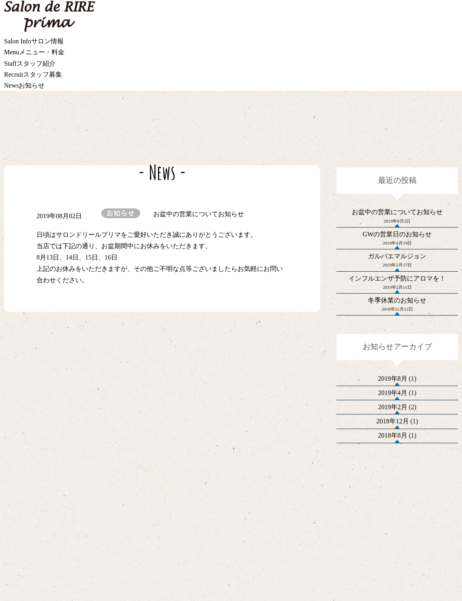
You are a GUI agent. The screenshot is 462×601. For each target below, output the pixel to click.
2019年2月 (392, 468)
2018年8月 (392, 513)
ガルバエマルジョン (397, 276)
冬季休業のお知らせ (397, 337)
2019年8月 (392, 423)
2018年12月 (392, 490)
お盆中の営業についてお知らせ (397, 216)
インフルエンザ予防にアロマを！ (397, 306)
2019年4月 (392, 445)
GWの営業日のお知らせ (397, 246)
